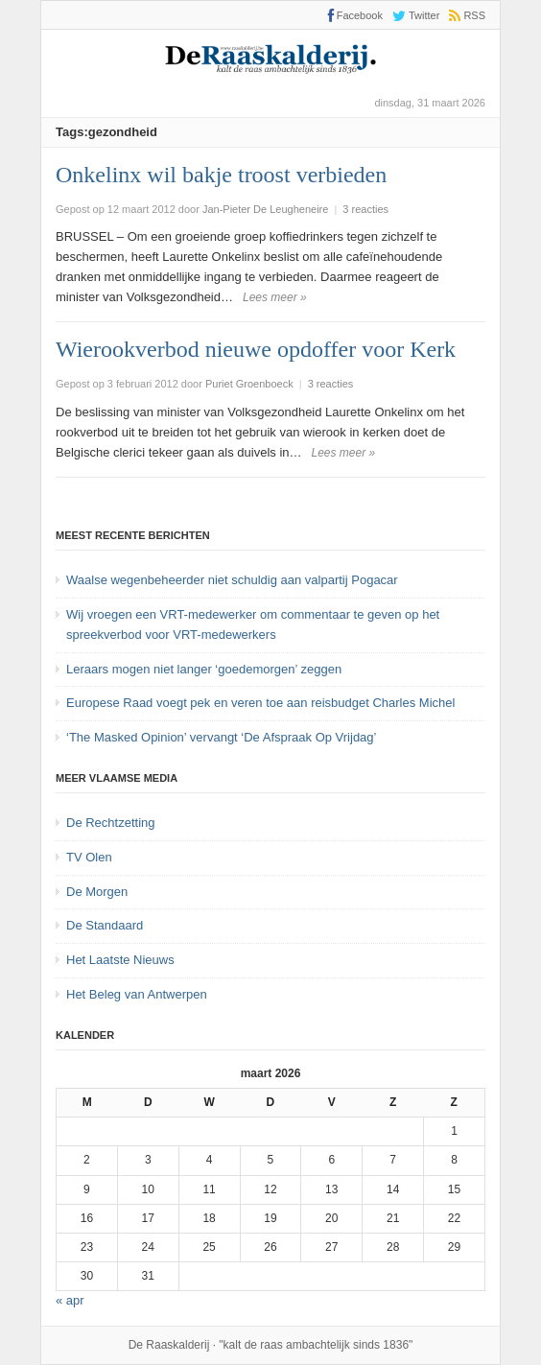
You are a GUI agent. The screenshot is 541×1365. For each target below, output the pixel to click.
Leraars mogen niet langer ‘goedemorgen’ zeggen (203, 669)
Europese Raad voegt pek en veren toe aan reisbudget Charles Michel (260, 702)
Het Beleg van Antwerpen (136, 994)
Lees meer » (275, 297)
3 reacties (365, 209)
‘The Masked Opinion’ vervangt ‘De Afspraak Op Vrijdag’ (221, 737)
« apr (70, 1300)
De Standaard (104, 925)
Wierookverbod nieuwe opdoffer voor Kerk (256, 349)
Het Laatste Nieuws (120, 960)
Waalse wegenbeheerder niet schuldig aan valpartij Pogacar (232, 580)
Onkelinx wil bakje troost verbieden (221, 174)
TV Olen (89, 857)
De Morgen (97, 891)
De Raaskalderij (169, 1345)
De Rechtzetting (110, 822)
